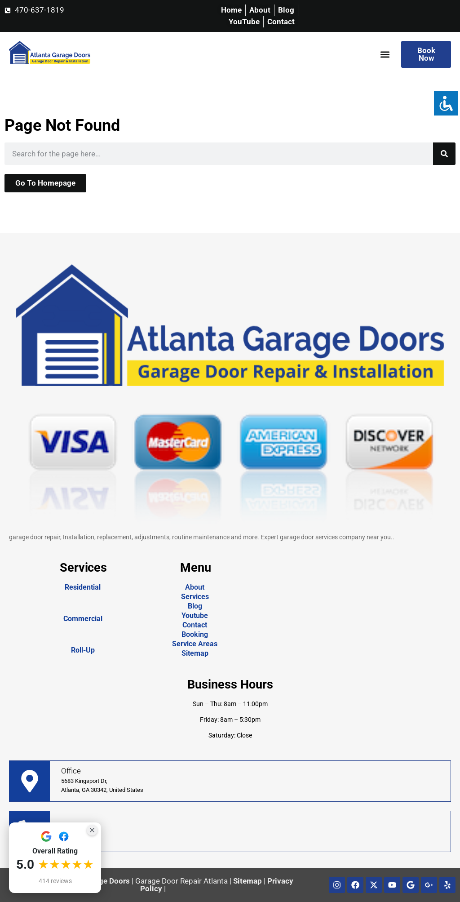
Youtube (194, 615)
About (194, 587)
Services (195, 596)
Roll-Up (83, 650)
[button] (384, 54)
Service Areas (194, 644)
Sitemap (194, 653)
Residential (83, 587)
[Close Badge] (92, 830)
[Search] (444, 153)
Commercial (82, 618)
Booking (194, 634)
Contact (194, 625)
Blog (195, 606)
